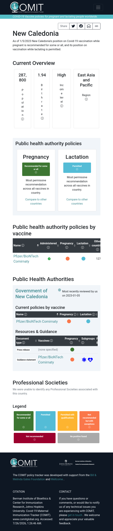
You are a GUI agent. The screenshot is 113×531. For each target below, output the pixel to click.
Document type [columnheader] (26, 340)
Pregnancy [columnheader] (73, 340)
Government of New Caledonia (31, 293)
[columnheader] (26, 245)
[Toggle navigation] (98, 7)
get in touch (75, 515)
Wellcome (57, 479)
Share (63, 26)
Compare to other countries (36, 201)
